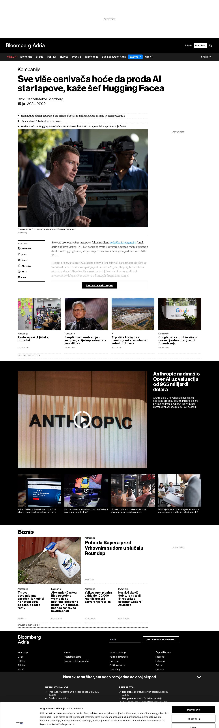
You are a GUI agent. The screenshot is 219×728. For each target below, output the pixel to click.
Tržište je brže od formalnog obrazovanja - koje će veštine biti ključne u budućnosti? (178, 510)
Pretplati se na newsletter (161, 639)
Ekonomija (26, 56)
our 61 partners (54, 688)
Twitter (159, 665)
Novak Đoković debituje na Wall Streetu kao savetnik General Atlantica (130, 598)
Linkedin (159, 669)
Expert (135, 56)
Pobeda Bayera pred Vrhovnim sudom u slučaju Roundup (114, 548)
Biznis (39, 56)
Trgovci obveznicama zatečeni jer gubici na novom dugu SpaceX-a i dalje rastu (31, 600)
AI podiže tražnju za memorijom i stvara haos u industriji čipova (130, 340)
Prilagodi (193, 693)
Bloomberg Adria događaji (76, 661)
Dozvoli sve (193, 684)
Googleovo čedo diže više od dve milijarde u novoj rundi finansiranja (178, 340)
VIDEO (12, 56)
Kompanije (23, 333)
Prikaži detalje (48, 722)
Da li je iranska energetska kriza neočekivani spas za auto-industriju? (86, 510)
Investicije (123, 589)
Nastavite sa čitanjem (99, 285)
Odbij (193, 702)
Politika (51, 56)
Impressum (115, 661)
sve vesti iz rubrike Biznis (29, 625)
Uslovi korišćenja (118, 652)
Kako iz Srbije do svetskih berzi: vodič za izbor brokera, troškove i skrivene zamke (37, 510)
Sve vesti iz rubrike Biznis (29, 355)
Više (148, 56)
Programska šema (72, 657)
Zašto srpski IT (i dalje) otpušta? (34, 339)
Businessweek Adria (114, 56)
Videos (67, 652)
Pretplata (200, 45)
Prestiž (76, 56)
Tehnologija (91, 56)
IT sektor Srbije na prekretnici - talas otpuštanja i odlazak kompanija (128, 510)
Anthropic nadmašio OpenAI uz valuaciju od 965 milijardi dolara (176, 381)
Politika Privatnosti (119, 657)
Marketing (115, 669)
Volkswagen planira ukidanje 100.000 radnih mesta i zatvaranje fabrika (98, 597)
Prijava (188, 45)
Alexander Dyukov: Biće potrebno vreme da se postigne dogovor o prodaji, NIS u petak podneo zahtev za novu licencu (65, 602)
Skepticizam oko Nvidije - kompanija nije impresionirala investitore (85, 340)
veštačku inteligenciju (123, 242)
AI (113, 333)
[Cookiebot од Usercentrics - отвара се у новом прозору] (19, 722)
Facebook (160, 657)
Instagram (160, 661)
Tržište (64, 56)
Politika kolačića (118, 665)
